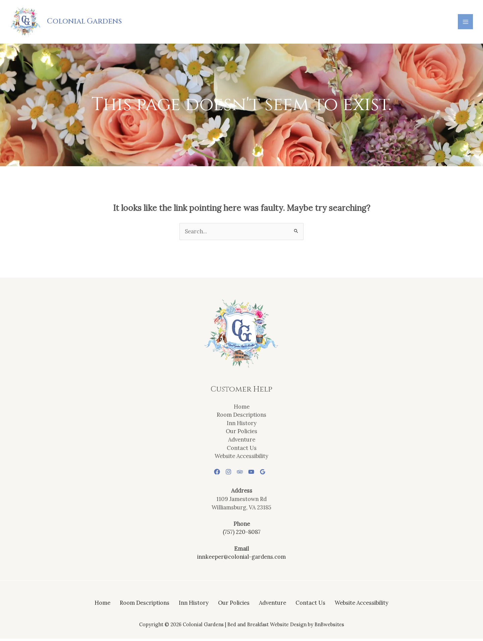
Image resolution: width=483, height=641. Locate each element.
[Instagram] (226, 474)
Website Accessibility (241, 457)
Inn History (242, 424)
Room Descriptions (241, 416)
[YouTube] (254, 474)
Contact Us (242, 449)
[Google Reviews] (268, 474)
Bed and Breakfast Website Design (267, 626)
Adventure (241, 441)
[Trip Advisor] (240, 474)
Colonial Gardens (86, 22)
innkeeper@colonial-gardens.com (241, 558)
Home (242, 408)
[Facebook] (212, 474)
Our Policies (241, 433)
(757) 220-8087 (242, 534)
